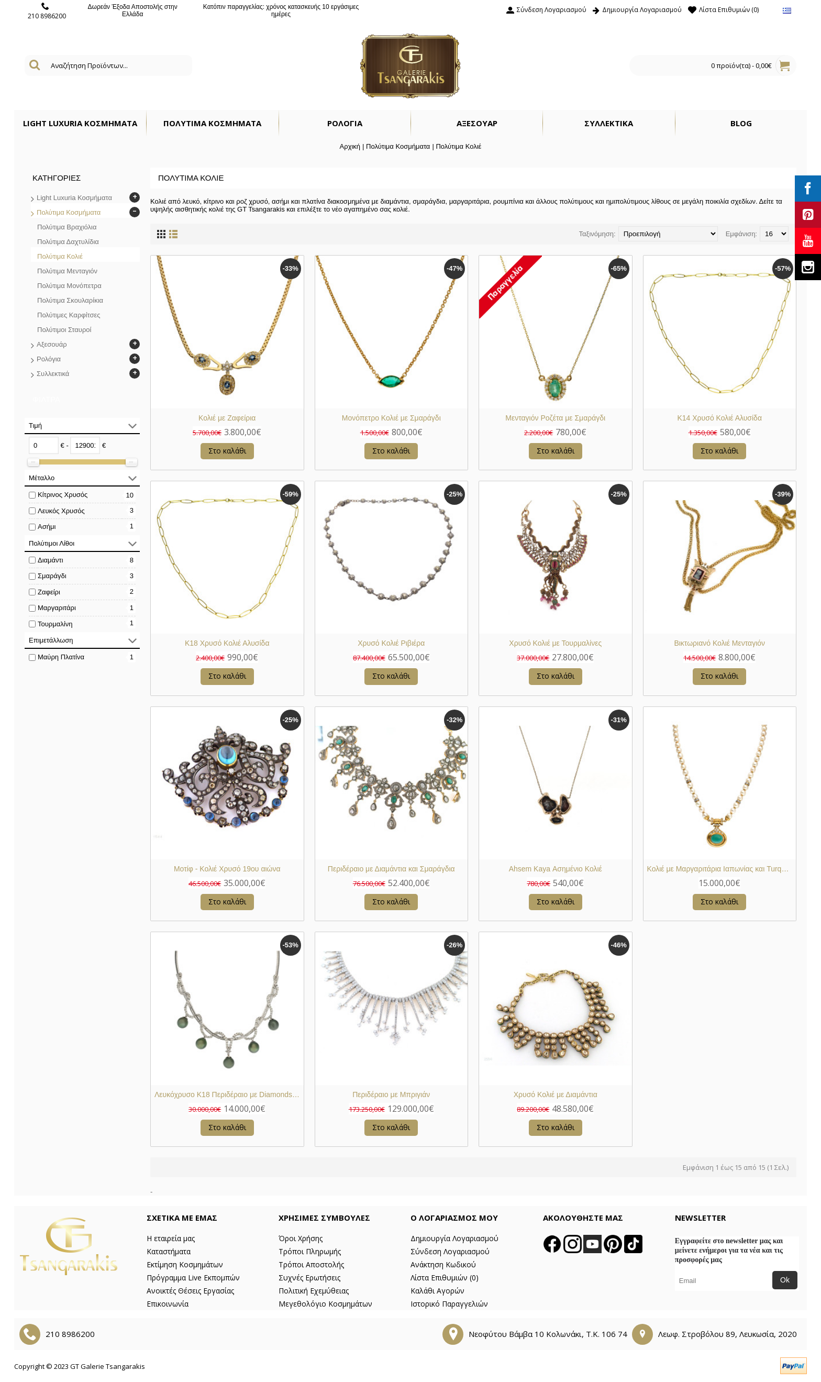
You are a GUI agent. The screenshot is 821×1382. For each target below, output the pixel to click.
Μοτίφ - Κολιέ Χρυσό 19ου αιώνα (227, 869)
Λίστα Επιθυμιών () (444, 1278)
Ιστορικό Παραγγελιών (449, 1304)
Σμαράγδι (52, 576)
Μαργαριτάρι (57, 608)
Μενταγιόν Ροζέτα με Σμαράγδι (555, 418)
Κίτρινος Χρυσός (62, 495)
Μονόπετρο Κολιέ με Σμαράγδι (391, 418)
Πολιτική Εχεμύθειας (314, 1291)
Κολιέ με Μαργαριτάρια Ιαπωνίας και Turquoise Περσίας (721, 869)
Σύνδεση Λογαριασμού (450, 1251)
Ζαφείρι (49, 592)
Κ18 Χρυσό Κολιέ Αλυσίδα (227, 643)
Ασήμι (47, 526)
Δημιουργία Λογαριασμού (454, 1238)
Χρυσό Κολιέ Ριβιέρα (391, 643)
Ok (785, 1280)
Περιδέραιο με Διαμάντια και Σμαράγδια (391, 869)
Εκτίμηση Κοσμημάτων (185, 1264)
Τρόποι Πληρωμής (310, 1251)
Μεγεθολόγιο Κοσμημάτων (325, 1304)
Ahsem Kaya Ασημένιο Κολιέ (555, 869)
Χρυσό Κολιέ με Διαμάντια (555, 1094)
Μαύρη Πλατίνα (61, 657)
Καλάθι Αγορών (437, 1291)
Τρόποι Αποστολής (311, 1264)
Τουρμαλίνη (55, 624)
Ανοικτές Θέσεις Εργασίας (190, 1291)
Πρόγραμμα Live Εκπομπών (193, 1278)
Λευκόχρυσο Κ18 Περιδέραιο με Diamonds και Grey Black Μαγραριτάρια (229, 1094)
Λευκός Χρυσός (61, 511)
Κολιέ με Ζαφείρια (227, 418)
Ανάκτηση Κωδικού (443, 1264)
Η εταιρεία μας (171, 1238)
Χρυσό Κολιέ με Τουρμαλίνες (555, 643)
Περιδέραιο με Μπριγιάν (391, 1094)
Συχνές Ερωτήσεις (309, 1278)
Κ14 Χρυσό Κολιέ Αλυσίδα (719, 418)
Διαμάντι (50, 560)
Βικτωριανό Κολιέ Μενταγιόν (719, 643)
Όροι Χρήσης (301, 1238)
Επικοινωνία (167, 1304)
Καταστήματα (169, 1251)
